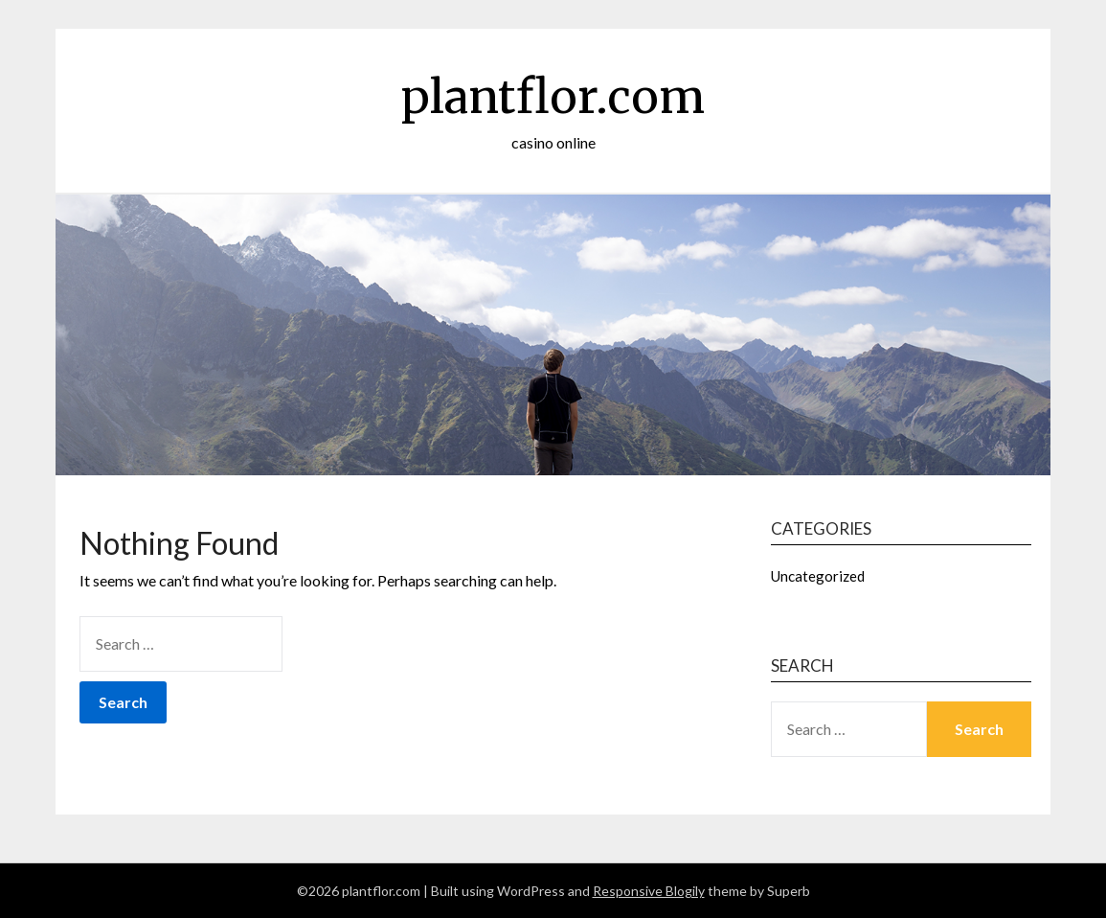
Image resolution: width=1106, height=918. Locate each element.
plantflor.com (553, 97)
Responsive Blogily (649, 891)
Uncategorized (818, 576)
